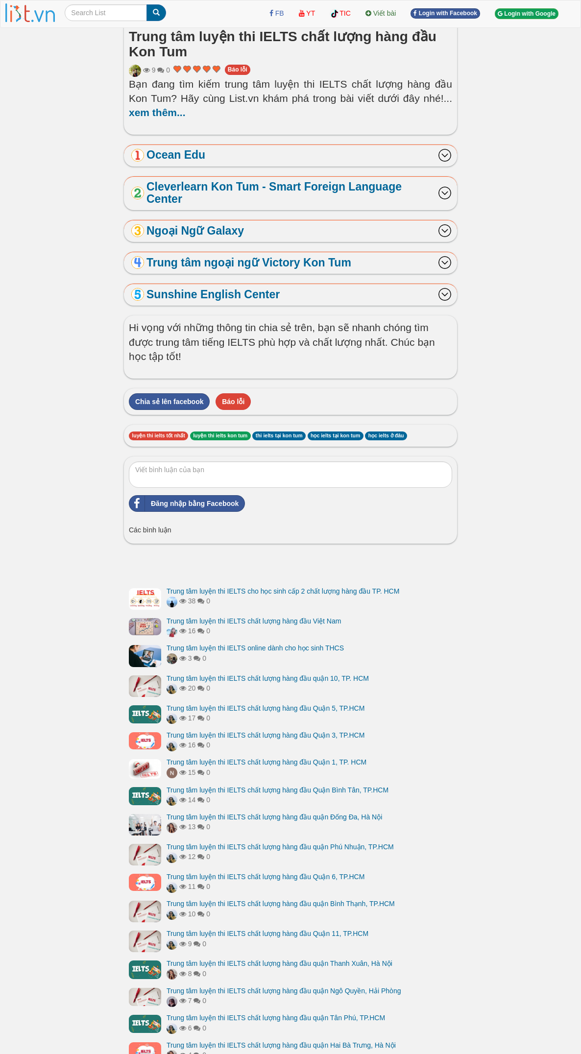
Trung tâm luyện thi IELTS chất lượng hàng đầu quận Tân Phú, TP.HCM (276, 1018)
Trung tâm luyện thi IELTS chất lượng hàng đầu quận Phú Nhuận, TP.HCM (280, 847)
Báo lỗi (237, 69)
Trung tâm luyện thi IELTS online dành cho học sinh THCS (255, 648)
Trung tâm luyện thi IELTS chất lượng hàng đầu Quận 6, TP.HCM (265, 877)
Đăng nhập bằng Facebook (184, 503)
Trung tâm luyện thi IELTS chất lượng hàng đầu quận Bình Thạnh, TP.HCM (281, 904)
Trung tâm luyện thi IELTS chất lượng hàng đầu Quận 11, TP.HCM (267, 933)
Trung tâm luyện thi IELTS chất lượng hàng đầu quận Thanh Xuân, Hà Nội (279, 963)
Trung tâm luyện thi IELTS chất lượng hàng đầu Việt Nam (254, 621)
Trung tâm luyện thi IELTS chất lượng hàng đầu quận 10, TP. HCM (268, 678)
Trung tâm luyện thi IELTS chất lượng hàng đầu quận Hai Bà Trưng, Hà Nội (281, 1045)
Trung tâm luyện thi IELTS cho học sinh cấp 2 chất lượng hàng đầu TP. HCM (283, 591)
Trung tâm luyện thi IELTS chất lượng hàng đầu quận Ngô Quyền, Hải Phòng (284, 991)
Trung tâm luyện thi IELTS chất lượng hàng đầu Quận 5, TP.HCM (265, 708)
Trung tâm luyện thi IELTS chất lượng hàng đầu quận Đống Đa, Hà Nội (274, 817)
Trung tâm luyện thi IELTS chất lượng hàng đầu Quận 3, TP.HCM (265, 735)
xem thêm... (157, 112)
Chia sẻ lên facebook (169, 402)
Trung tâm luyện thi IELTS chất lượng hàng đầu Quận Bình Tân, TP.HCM (277, 790)
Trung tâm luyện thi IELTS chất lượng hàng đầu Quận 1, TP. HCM (266, 762)
